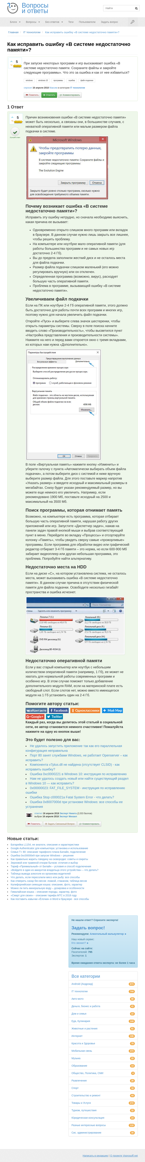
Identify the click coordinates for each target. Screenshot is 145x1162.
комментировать (71, 95)
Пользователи (87, 21)
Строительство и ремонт (85, 1095)
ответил (38, 813)
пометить (34, 95)
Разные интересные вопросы (88, 1125)
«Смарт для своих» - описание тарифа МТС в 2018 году (44, 895)
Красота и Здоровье (83, 1043)
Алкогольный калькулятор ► (108, 933)
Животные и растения (84, 1028)
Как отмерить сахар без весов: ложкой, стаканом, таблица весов (49, 880)
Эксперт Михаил (68, 816)
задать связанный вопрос (61, 824)
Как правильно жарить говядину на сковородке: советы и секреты (49, 859)
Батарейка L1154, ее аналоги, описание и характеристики (45, 844)
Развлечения (79, 1080)
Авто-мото (77, 998)
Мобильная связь (81, 1050)
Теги (70, 21)
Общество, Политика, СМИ (87, 1073)
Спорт (74, 1088)
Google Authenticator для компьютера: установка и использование (49, 848)
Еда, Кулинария (80, 1021)
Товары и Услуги (81, 1102)
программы (58, 80)
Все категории (85, 976)
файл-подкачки (86, 80)
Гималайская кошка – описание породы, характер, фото (44, 891)
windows (29, 80)
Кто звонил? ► (80, 942)
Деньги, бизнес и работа (85, 1006)
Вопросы (31, 21)
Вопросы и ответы (35, 8)
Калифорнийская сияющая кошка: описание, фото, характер (46, 884)
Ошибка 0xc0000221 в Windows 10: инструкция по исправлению (78, 774)
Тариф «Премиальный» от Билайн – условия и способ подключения (51, 866)
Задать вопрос (109, 21)
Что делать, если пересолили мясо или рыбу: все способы (45, 877)
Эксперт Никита (68, 813)
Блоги (13, 21)
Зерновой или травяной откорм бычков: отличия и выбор (44, 862)
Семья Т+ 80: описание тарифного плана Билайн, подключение (48, 851)
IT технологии (77, 88)
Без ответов (52, 21)
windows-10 (43, 80)
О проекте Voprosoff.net (124, 1155)
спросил (28, 88)
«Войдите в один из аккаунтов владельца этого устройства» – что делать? (54, 870)
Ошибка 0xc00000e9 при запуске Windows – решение (42, 855)
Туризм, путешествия (83, 1110)
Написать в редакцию (95, 1155)
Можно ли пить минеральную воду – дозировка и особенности (47, 888)
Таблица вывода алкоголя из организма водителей (41, 873)
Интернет (76, 1036)
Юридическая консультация (87, 1117)
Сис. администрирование (86, 1132)
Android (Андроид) (82, 983)
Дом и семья (78, 1013)
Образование (79, 1065)
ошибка (72, 80)
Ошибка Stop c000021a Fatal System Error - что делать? (72, 797)
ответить (50, 95)
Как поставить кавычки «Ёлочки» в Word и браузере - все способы (50, 899)
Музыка (75, 1058)
